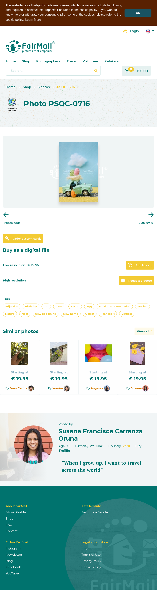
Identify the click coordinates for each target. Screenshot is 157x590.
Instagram (13, 548)
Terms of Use (91, 554)
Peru (126, 446)
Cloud (60, 306)
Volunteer (90, 61)
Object (89, 313)
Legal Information (94, 542)
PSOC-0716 (66, 87)
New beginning (45, 313)
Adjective (11, 306)
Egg (89, 306)
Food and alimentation (114, 306)
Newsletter (14, 554)
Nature (10, 313)
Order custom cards (23, 238)
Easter (75, 306)
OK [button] (138, 12)
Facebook (13, 567)
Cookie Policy (91, 567)
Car (46, 306)
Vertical (126, 313)
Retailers (112, 61)
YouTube (12, 573)
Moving (142, 306)
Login (134, 31)
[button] (150, 30)
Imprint (86, 548)
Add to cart (140, 264)
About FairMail (16, 512)
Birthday (31, 306)
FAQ (9, 524)
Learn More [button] (33, 19)
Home (11, 61)
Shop (26, 61)
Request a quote (136, 280)
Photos (44, 87)
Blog (9, 560)
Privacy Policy (91, 560)
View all (143, 331)
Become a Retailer (95, 512)
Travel (71, 61)
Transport (108, 313)
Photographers (48, 61)
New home (70, 313)
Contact (11, 531)
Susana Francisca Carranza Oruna (100, 434)
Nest (25, 313)
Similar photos (20, 331)
